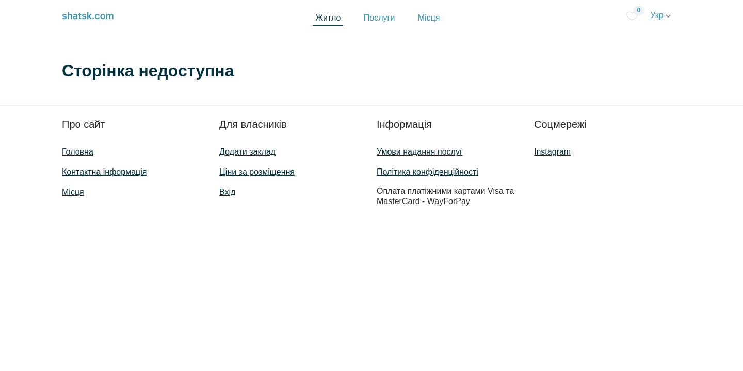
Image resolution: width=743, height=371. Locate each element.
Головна (77, 151)
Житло (328, 17)
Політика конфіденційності (427, 171)
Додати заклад (247, 151)
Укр (660, 15)
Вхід (227, 192)
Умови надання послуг (420, 151)
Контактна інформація (104, 171)
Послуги (379, 17)
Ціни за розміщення (257, 171)
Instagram (552, 151)
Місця (429, 17)
